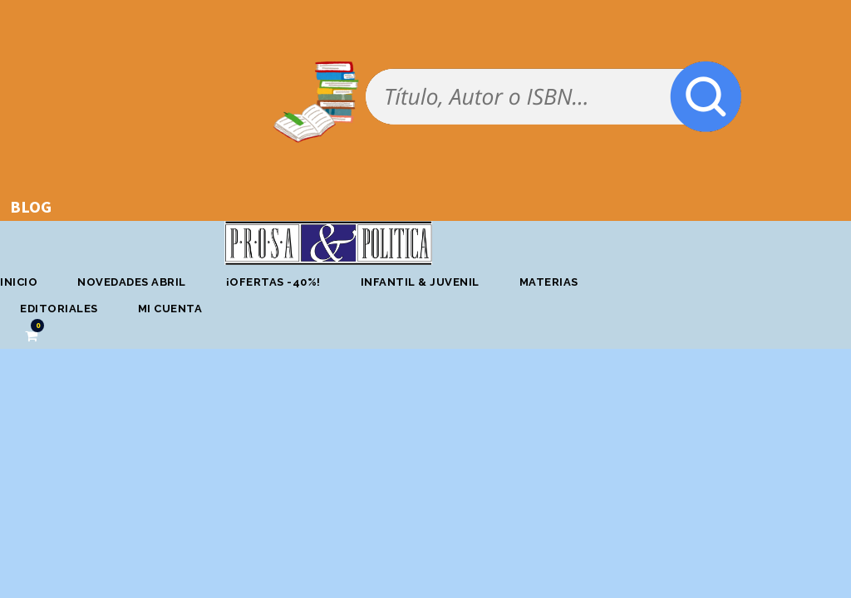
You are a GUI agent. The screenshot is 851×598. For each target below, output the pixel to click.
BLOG (31, 206)
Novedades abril (131, 282)
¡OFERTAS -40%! (273, 282)
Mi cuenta (170, 308)
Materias (548, 282)
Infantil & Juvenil (420, 282)
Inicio (18, 282)
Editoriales (59, 308)
